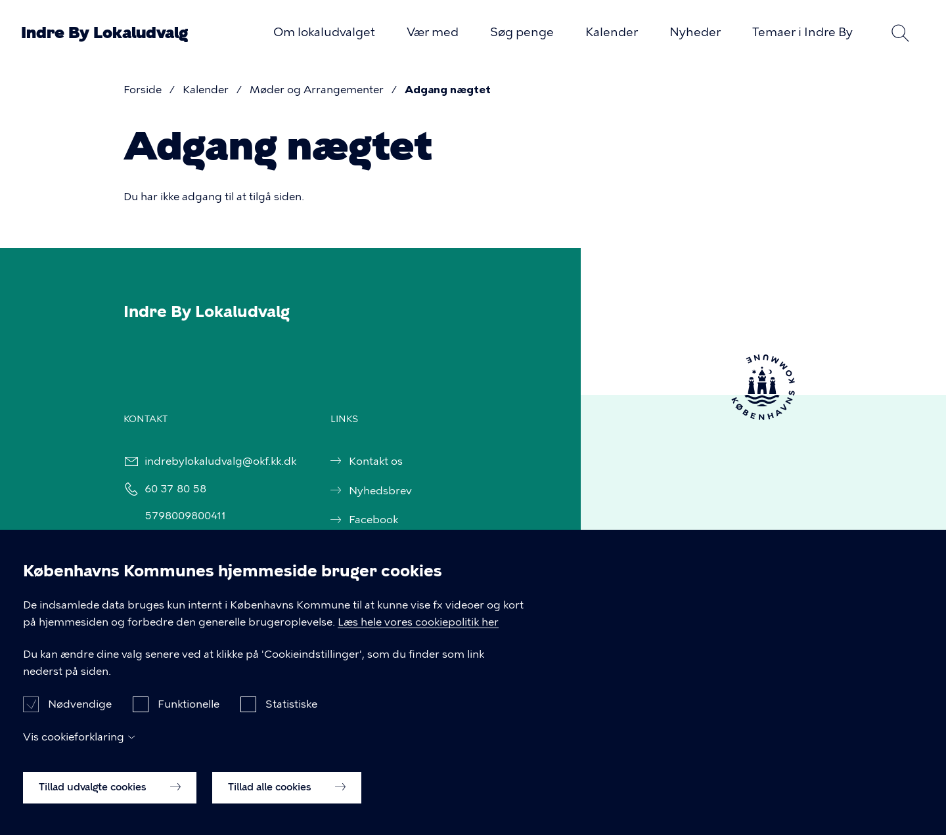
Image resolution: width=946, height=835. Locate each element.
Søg (900, 33)
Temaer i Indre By (802, 32)
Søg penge (522, 32)
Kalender (611, 32)
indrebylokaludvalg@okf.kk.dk (220, 461)
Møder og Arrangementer (317, 89)
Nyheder (695, 32)
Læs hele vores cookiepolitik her (418, 628)
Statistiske (291, 710)
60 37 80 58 (175, 488)
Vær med (433, 32)
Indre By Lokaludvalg (104, 33)
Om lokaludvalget (324, 32)
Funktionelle (188, 710)
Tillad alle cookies (287, 793)
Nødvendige (80, 710)
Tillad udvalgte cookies (110, 793)
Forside (143, 89)
